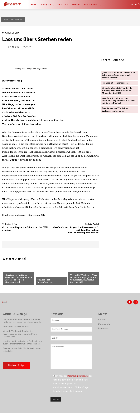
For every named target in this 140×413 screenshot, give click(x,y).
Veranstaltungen (79, 270)
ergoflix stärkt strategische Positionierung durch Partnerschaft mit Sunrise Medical (118, 100)
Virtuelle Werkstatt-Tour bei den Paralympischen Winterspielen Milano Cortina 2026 (83, 278)
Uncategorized (16, 19)
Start (6, 19)
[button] (135, 4)
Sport (8, 270)
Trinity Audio (31, 69)
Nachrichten (44, 275)
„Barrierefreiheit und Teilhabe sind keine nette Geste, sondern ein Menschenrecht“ (18, 278)
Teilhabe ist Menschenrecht (45, 280)
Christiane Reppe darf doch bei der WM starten (25, 228)
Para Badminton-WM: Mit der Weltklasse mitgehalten (115, 109)
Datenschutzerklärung (77, 376)
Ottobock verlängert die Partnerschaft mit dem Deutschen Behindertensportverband (76, 230)
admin (15, 47)
